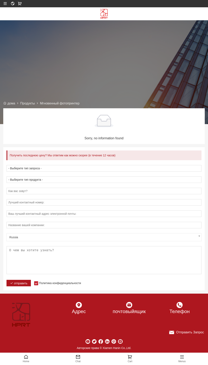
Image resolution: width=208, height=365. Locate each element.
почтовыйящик (129, 311)
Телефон (179, 311)
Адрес (79, 311)
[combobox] (104, 237)
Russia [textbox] (13, 237)
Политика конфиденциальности (60, 283)
